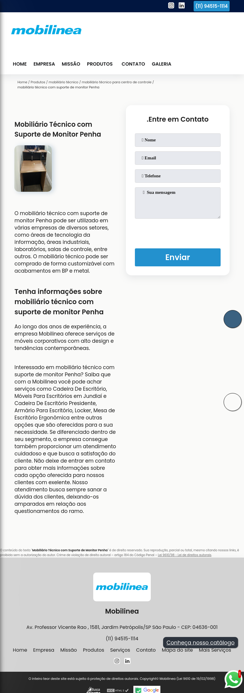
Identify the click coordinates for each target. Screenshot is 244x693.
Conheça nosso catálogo (200, 642)
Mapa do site (177, 650)
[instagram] (171, 6)
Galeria (161, 64)
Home (20, 64)
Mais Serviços (215, 650)
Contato (133, 64)
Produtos (99, 64)
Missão (71, 64)
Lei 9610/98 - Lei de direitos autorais (184, 555)
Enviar (177, 257)
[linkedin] (182, 6)
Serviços (120, 650)
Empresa (44, 64)
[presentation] (177, 232)
